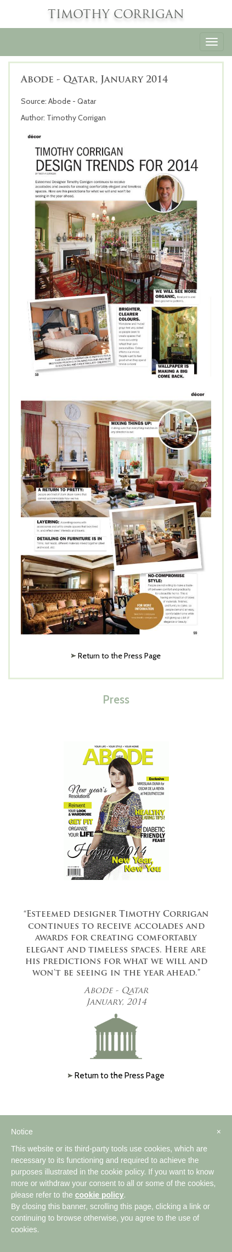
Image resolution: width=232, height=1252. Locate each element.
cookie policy (99, 1194)
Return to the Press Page (119, 656)
